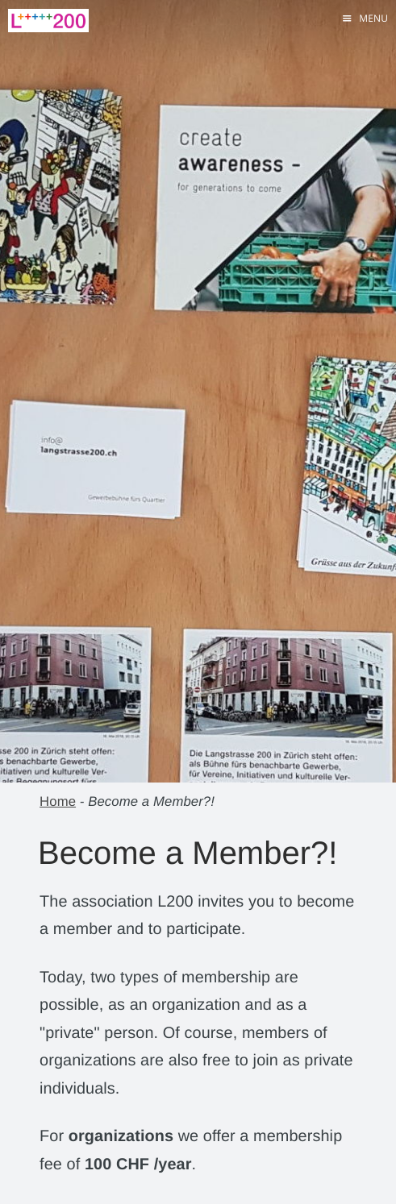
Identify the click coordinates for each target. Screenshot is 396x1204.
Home (58, 801)
